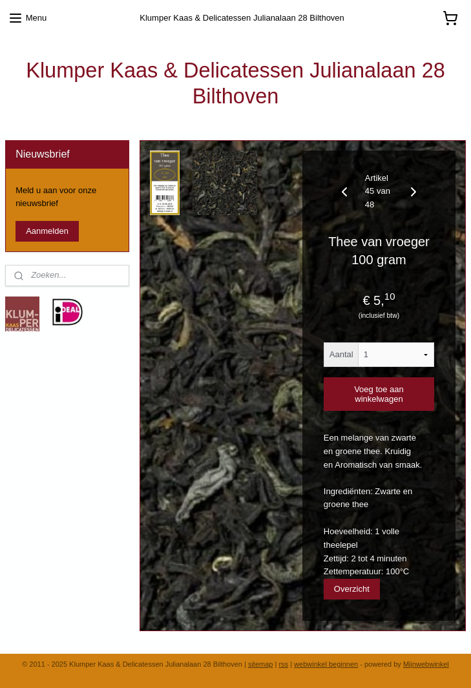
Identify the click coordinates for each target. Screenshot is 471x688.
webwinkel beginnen (326, 664)
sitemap (260, 664)
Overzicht (352, 589)
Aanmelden (47, 231)
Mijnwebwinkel (426, 664)
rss (283, 664)
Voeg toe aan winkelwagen (379, 394)
